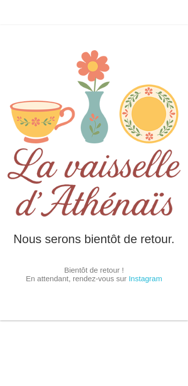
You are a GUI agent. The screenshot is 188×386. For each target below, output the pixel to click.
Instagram (145, 278)
